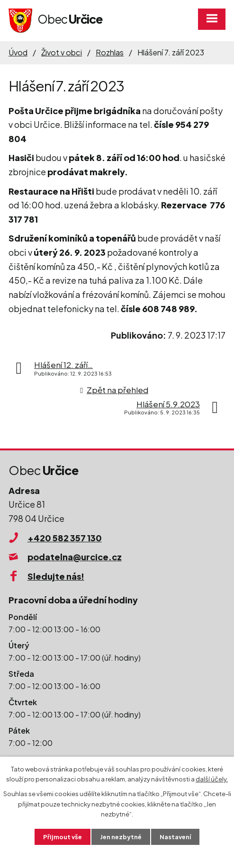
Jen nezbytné (121, 836)
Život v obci (61, 52)
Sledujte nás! (55, 576)
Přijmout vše (61, 836)
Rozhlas (110, 52)
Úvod (18, 52)
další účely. (212, 779)
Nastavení (176, 836)
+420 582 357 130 (64, 537)
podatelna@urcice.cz (74, 556)
